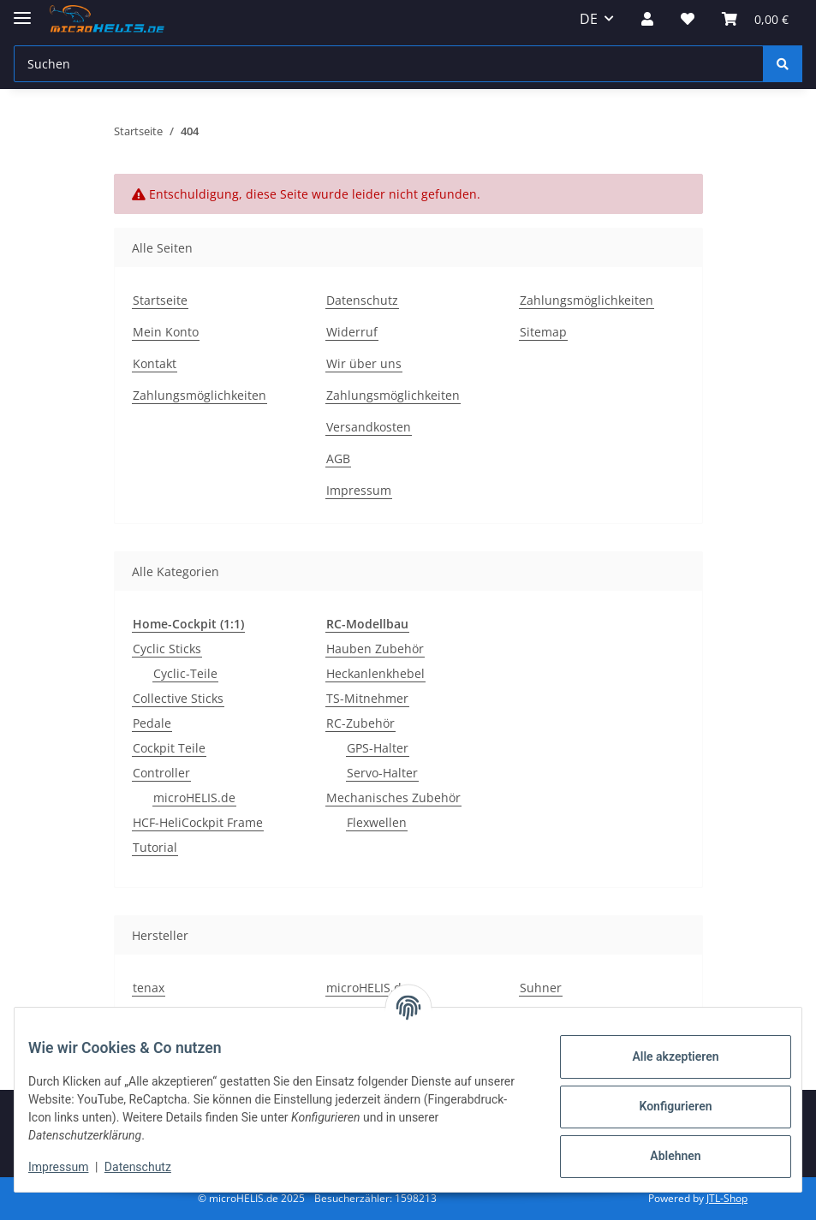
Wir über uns (364, 363)
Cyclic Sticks (167, 648)
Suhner (541, 987)
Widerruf (352, 332)
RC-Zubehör (360, 723)
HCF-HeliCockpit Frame (198, 822)
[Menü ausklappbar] (22, 10)
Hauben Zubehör (375, 648)
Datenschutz (151, 1167)
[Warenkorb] (755, 19)
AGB (338, 458)
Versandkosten (368, 427)
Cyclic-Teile (185, 673)
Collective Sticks (178, 698)
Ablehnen (661, 1156)
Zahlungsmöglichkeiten (199, 395)
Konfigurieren (661, 1106)
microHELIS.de (194, 797)
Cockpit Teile (169, 748)
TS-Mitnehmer (367, 698)
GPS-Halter (377, 748)
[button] (647, 19)
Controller (161, 773)
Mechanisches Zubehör (393, 797)
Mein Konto (166, 332)
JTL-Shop (727, 1198)
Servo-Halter (382, 773)
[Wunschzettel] (687, 19)
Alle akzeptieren (661, 1056)
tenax (148, 987)
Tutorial (155, 847)
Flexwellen (377, 822)
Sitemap (543, 332)
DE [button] (589, 18)
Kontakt (154, 363)
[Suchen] (389, 63)
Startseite (160, 300)
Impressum (72, 1167)
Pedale (152, 723)
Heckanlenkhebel (375, 673)
